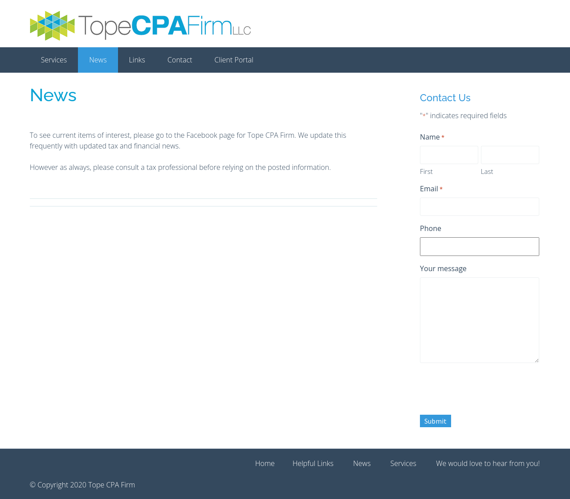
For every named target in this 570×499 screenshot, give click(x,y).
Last (487, 171)
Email (431, 189)
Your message (443, 268)
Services (54, 60)
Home (265, 463)
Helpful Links (313, 463)
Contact (179, 60)
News (97, 60)
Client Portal (234, 60)
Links (137, 60)
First (426, 171)
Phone (430, 228)
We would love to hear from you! (488, 463)
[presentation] (487, 387)
